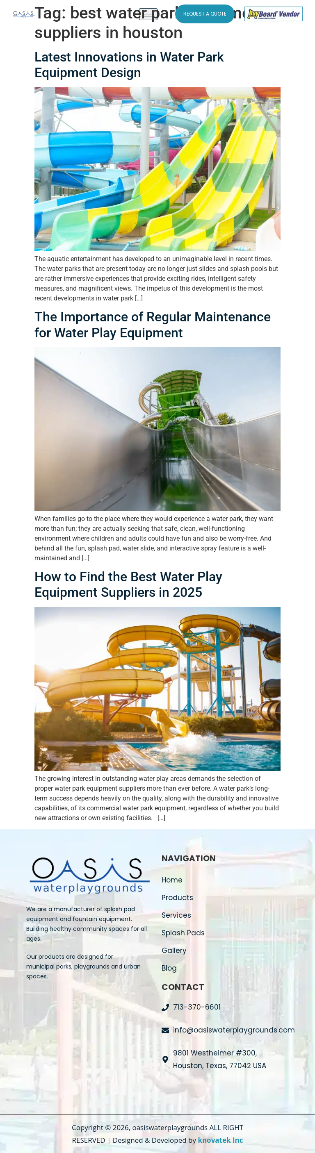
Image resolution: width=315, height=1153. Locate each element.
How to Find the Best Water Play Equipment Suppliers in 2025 (128, 584)
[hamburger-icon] (148, 14)
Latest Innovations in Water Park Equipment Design (129, 64)
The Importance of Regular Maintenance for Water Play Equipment (152, 324)
